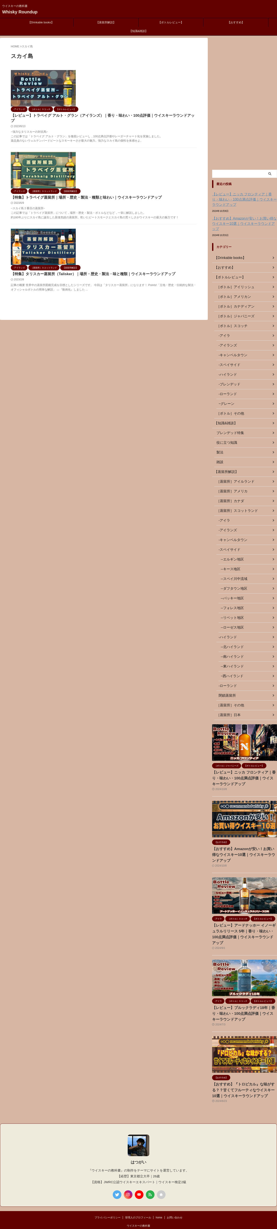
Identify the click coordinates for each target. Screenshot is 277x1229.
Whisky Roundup (19, 12)
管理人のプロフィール (138, 1200)
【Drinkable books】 (41, 22)
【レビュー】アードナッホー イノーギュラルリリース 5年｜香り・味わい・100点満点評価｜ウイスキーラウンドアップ (244, 920)
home (159, 1200)
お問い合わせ (174, 1200)
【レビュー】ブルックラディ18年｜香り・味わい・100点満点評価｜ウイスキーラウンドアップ (244, 996)
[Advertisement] (244, 103)
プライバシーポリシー (108, 1200)
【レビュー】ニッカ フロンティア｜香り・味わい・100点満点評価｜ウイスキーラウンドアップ (244, 199)
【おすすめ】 (235, 22)
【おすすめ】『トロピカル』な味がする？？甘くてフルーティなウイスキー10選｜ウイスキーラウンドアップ (244, 1073)
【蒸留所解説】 (106, 22)
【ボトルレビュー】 (171, 22)
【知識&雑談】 (138, 31)
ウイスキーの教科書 (138, 1208)
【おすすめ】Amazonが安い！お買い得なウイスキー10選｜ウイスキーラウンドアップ (243, 221)
